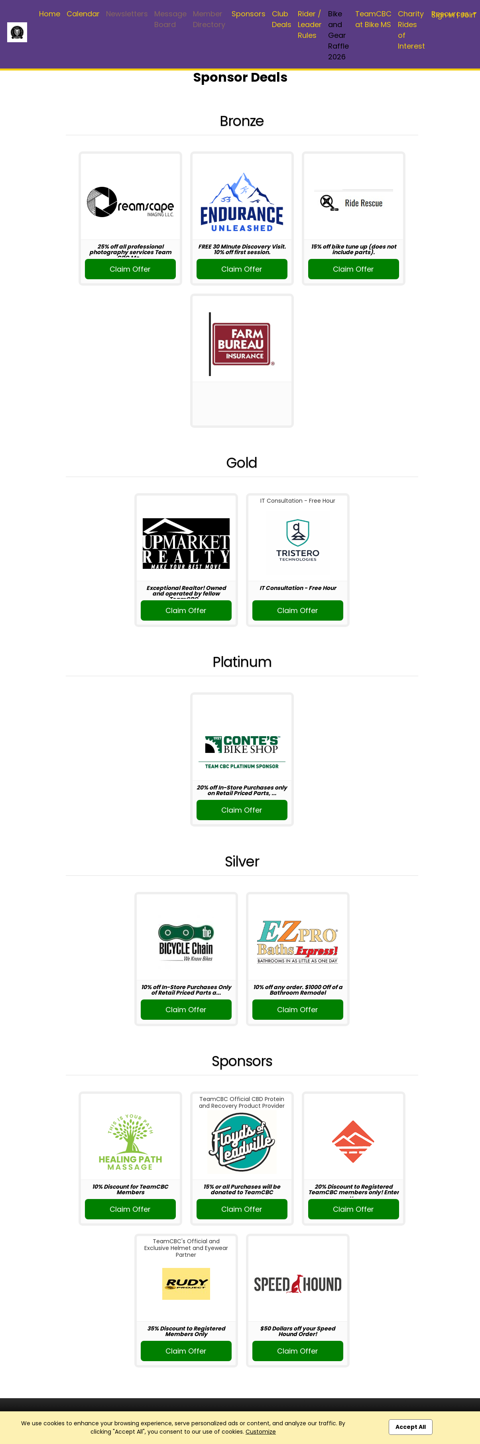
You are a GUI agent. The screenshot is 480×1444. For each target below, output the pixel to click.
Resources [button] (451, 14)
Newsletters (127, 14)
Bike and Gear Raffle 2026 (338, 35)
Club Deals (281, 19)
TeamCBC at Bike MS (373, 19)
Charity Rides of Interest (411, 30)
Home (49, 14)
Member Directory (209, 19)
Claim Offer (130, 269)
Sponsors (249, 14)
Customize (261, 1432)
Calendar (83, 14)
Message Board (170, 19)
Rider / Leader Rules (310, 24)
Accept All (410, 1427)
